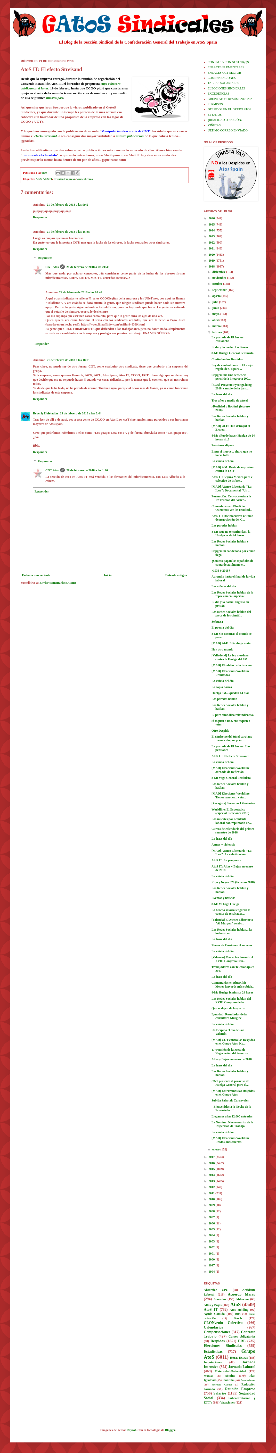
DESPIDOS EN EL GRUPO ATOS (229, 109)
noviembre (219, 278)
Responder (40, 217)
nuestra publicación (130, 136)
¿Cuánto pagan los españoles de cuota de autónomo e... (232, 562)
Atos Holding (239, 1310)
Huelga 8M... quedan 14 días (230, 693)
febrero (217, 332)
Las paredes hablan (224, 525)
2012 (212, 1187)
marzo (217, 326)
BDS (237, 1313)
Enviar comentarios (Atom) (57, 582)
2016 (212, 1163)
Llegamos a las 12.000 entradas (232, 1116)
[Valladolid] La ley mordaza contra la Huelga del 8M (230, 657)
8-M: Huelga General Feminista (233, 353)
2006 (212, 1223)
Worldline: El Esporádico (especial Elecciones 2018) (230, 811)
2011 (212, 1193)
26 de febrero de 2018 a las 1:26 (87, 470)
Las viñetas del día (224, 586)
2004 (212, 1235)
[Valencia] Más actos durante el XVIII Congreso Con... (232, 959)
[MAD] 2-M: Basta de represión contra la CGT (233, 469)
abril (216, 320)
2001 (212, 1253)
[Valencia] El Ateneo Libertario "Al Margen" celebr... (232, 921)
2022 (212, 242)
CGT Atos (52, 267)
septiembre (220, 290)
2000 (212, 1259)
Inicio (107, 575)
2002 (212, 1247)
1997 (212, 1265)
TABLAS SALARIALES (223, 83)
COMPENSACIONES (222, 78)
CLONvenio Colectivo (223, 1323)
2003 (212, 1241)
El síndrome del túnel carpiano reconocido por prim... (232, 738)
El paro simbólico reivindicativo (233, 715)
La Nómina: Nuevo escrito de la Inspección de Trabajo (232, 1124)
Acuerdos (220, 1299)
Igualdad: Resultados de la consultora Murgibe (229, 1016)
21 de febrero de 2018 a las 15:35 (68, 231)
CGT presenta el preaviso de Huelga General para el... (230, 1083)
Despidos (217, 1341)
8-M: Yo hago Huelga (226, 904)
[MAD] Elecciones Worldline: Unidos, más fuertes (231, 1139)
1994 (212, 1271)
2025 (212, 224)
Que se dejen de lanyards (228, 1008)
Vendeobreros (84, 178)
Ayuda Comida (214, 1314)
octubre (217, 284)
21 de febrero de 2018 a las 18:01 (68, 360)
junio (216, 308)
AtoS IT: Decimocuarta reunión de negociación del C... (232, 517)
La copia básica (222, 687)
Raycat (131, 1430)
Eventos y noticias (223, 898)
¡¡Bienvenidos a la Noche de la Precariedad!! (231, 1108)
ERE (242, 1341)
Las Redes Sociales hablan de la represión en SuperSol (232, 594)
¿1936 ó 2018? (221, 570)
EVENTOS (215, 114)
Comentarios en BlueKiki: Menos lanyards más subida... (233, 984)
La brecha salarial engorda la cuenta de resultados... (231, 911)
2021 (212, 248)
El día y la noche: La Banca (230, 347)
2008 (212, 1211)
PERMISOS (215, 104)
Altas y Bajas (213, 1305)
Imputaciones (213, 1362)
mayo (216, 314)
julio (215, 302)
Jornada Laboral (241, 1367)
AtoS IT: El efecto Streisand (230, 756)
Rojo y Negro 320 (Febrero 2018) (233, 882)
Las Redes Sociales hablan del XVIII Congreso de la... (231, 1000)
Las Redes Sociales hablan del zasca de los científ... (231, 613)
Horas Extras (239, 1357)
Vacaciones (227, 1402)
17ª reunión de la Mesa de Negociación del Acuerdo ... (231, 1051)
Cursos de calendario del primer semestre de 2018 (233, 830)
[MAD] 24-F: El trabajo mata (231, 643)
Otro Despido (220, 730)
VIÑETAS (214, 125)
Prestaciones (248, 1380)
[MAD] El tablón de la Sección (232, 665)
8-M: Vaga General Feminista (231, 778)
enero (216, 1149)
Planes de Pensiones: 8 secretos (232, 945)
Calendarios (213, 1327)
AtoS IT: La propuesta (226, 860)
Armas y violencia (223, 844)
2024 (212, 230)
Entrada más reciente (36, 575)
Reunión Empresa (64, 178)
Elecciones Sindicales (223, 1345)
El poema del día (223, 627)
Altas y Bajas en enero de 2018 (232, 1059)
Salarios (219, 1393)
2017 (212, 1157)
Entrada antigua (176, 575)
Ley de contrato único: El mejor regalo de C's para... (233, 367)
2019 (212, 260)
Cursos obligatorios (242, 1336)
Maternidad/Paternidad (230, 1371)
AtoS (39, 178)
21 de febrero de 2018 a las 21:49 (87, 267)
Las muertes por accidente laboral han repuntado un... (232, 820)
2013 (212, 1181)
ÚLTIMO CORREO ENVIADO (228, 130)
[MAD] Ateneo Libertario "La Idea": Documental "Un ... (231, 488)
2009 (212, 1205)
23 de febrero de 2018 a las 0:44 (80, 413)
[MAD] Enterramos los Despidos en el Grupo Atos (233, 1092)
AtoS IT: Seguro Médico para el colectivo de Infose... (233, 478)
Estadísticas (213, 1351)
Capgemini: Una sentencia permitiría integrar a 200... (231, 376)
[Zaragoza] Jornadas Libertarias (233, 803)
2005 (212, 1229)
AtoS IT (47, 178)
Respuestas (45, 258)
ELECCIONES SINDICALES (226, 88)
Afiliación (242, 1299)
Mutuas (208, 1375)
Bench (238, 1318)
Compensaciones (217, 1332)
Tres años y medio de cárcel (230, 400)
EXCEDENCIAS (218, 93)
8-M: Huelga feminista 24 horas (232, 992)
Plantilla (228, 1380)
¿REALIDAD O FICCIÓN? (225, 120)
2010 (212, 1199)
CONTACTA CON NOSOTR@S (228, 62)
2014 (212, 1175)
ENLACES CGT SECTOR (224, 72)
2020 (212, 254)
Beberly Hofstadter (45, 413)
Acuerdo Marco (241, 1294)
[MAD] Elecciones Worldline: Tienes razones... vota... (231, 795)
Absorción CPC (216, 1290)
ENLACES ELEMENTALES (226, 67)
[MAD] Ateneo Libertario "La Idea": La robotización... (231, 852)
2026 (212, 218)
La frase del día (222, 394)
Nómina (230, 1375)
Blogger (170, 1430)
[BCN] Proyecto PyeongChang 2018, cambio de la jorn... (232, 386)
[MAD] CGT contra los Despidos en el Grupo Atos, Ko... (233, 1041)
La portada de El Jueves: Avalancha (228, 339)
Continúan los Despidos (227, 359)
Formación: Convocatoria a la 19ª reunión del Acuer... (231, 498)
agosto (217, 296)
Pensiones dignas (223, 445)
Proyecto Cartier (222, 1384)
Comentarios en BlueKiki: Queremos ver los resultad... (232, 508)
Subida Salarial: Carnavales (230, 1100)
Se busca (217, 621)
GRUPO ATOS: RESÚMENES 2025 (230, 99)
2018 (212, 266)
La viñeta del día (223, 461)
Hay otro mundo (222, 649)
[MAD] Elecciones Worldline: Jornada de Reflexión (231, 769)
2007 (212, 1217)
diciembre (219, 272)
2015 (212, 1169)
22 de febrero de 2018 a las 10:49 (80, 292)
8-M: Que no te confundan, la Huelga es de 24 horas (231, 533)
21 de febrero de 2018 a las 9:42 (67, 204)
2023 (212, 236)
